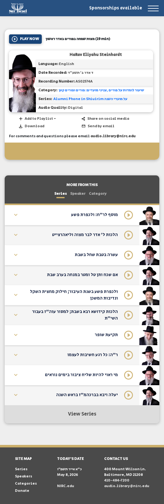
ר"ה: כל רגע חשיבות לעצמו (92, 355)
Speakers (23, 476)
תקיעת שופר (106, 335)
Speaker (77, 193)
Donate (22, 490)
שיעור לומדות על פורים (126, 90)
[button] (37, 119)
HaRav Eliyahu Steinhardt (96, 55)
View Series (82, 414)
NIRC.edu (65, 486)
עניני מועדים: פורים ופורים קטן (83, 90)
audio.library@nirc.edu (113, 136)
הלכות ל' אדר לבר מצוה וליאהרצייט (85, 235)
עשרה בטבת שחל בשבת (96, 255)
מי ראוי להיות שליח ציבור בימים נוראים (81, 375)
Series (60, 193)
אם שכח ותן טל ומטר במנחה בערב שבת (82, 275)
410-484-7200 (116, 480)
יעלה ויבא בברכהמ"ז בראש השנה (87, 395)
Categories (26, 483)
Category (98, 193)
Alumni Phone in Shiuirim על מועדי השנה (90, 99)
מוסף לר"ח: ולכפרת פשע (94, 215)
